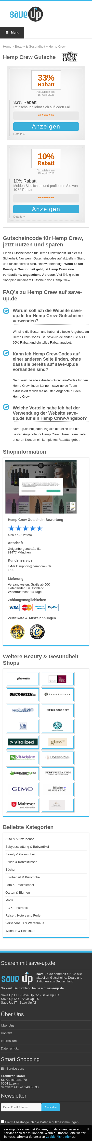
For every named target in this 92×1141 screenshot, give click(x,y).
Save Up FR (50, 995)
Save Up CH (10, 995)
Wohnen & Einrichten (20, 931)
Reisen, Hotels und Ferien (23, 915)
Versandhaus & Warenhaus (24, 923)
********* (46, 116)
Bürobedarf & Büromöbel (22, 877)
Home (7, 46)
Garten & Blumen (17, 892)
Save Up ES (30, 999)
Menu (12, 32)
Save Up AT (28, 1002)
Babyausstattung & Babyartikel (27, 846)
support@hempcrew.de (35, 566)
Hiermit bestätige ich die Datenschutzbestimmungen (42, 1122)
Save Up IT (9, 1002)
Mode (9, 900)
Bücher (10, 869)
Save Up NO (10, 999)
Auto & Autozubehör (19, 839)
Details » (19, 133)
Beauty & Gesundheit (30, 46)
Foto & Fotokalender (19, 885)
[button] (88, 1129)
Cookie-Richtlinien (59, 1137)
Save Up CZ (30, 995)
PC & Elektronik (16, 908)
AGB (11, 570)
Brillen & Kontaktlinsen (21, 862)
